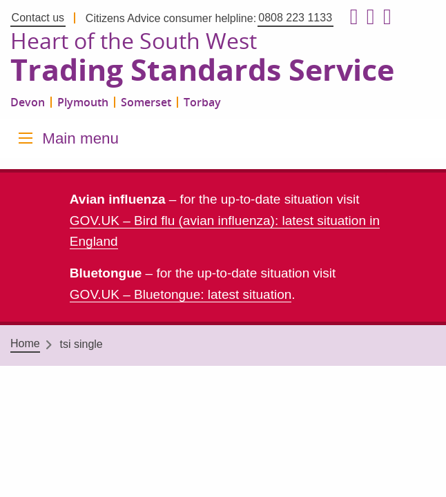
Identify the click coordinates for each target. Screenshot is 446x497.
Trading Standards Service (202, 70)
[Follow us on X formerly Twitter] (368, 17)
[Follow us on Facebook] (351, 17)
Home (25, 343)
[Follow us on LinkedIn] (384, 17)
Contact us (38, 17)
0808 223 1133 (295, 17)
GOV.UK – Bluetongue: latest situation (180, 294)
